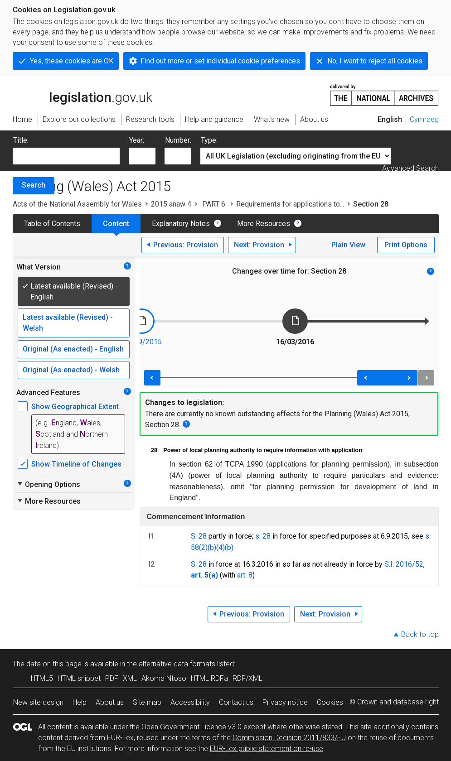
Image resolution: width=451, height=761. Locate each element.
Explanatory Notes (181, 223)
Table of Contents (52, 223)
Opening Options (48, 484)
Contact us (236, 702)
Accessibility (190, 702)
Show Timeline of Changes (76, 464)
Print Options (405, 245)
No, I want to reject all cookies (374, 61)
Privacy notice (285, 702)
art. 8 (244, 575)
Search (33, 185)
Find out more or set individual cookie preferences (220, 61)
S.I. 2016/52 (403, 564)
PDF (111, 678)
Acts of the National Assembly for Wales (77, 204)
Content (116, 223)
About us (110, 702)
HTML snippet (79, 678)
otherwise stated (315, 726)
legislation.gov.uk (82, 94)
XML (130, 678)
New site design (38, 702)
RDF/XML (247, 678)
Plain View (348, 245)
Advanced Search (410, 168)
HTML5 (42, 678)
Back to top (420, 634)
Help (80, 702)
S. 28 (199, 536)
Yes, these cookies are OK (71, 61)
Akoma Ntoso (163, 678)
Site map (147, 702)
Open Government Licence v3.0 (191, 726)
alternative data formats (177, 664)
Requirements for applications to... (290, 204)
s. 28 (263, 536)
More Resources (263, 223)
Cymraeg (424, 119)
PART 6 (213, 204)
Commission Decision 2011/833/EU (289, 737)
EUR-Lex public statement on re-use (266, 748)
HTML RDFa (209, 678)
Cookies (330, 702)
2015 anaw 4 (171, 204)
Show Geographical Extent (75, 406)
